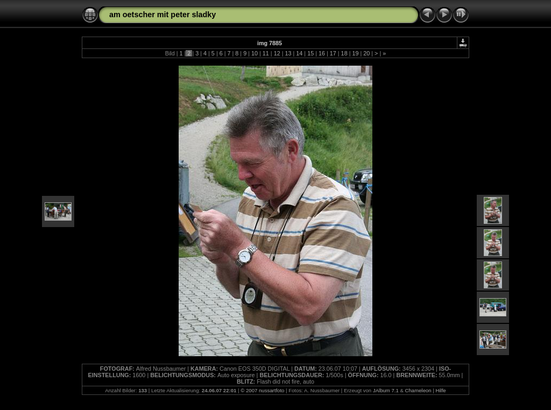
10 (254, 53)
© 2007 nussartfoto (262, 390)
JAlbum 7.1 (386, 390)
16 (322, 53)
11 (266, 53)
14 (299, 53)
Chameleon (418, 390)
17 (333, 53)
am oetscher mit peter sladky (162, 14)
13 (288, 53)
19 (355, 53)
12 (277, 53)
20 (366, 53)
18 (344, 53)
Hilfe (441, 390)
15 (310, 53)
